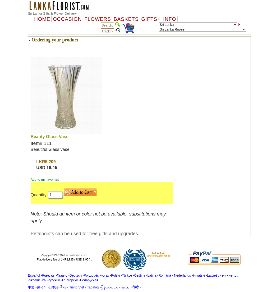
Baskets (126, 19)
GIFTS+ (151, 19)
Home (42, 19)
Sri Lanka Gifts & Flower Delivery (52, 13)
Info (169, 19)
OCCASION (67, 19)
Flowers (97, 19)
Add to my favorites (45, 179)
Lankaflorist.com (75, 255)
